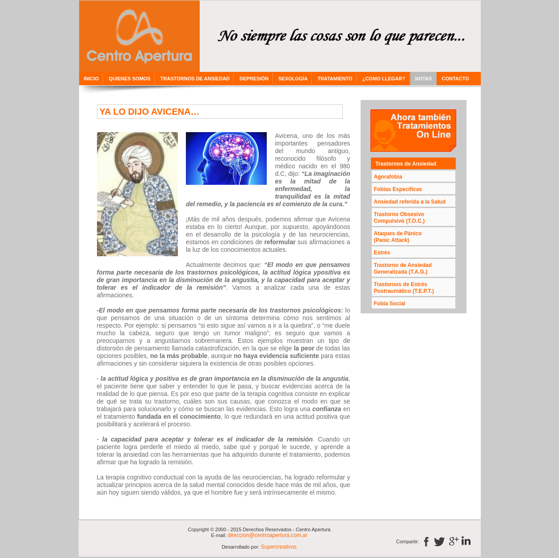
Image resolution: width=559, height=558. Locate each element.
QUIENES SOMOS (130, 78)
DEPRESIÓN (254, 78)
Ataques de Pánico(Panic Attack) (398, 236)
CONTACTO (455, 78)
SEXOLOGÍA (292, 78)
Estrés (382, 253)
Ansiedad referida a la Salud (410, 202)
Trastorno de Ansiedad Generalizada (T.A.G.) (403, 268)
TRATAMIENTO (334, 78)
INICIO (91, 78)
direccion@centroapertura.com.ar (267, 535)
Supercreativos (278, 547)
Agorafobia (388, 177)
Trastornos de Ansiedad (405, 164)
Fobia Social (390, 303)
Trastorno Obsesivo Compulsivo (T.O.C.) (399, 217)
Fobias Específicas (398, 189)
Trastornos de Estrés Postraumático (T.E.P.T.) (404, 287)
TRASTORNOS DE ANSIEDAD (195, 78)
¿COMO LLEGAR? (383, 78)
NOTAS (423, 78)
